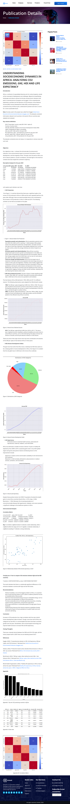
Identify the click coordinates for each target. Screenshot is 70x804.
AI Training (38, 788)
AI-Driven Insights (40, 791)
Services (29, 3)
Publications (28, 791)
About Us (27, 785)
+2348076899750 (57, 783)
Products (37, 3)
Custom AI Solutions (41, 785)
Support (27, 793)
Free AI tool (47, 3)
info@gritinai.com (57, 785)
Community (28, 788)
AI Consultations (40, 783)
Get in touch (61, 3)
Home (14, 3)
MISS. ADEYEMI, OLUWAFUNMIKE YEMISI (12, 69)
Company (20, 3)
